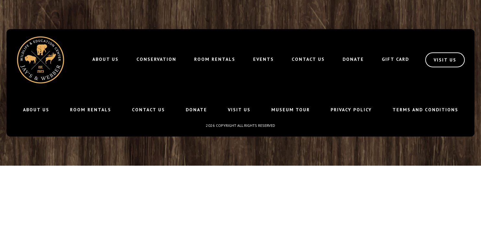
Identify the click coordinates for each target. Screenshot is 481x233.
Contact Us (308, 59)
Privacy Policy (351, 110)
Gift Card (395, 59)
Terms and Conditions (425, 110)
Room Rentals (214, 59)
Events (263, 59)
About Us (105, 59)
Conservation (156, 59)
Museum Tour (290, 110)
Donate (353, 59)
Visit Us (239, 110)
